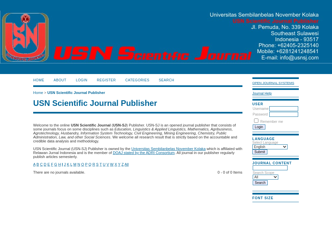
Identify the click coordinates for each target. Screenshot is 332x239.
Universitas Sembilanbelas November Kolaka (168, 149)
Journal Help (262, 93)
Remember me (271, 121)
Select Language (265, 142)
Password (260, 114)
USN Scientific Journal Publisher (76, 93)
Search (166, 80)
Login (82, 80)
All (127, 164)
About (60, 80)
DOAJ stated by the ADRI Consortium (144, 153)
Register (106, 80)
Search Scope (265, 175)
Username (261, 109)
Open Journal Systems (273, 83)
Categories (137, 80)
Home (38, 80)
